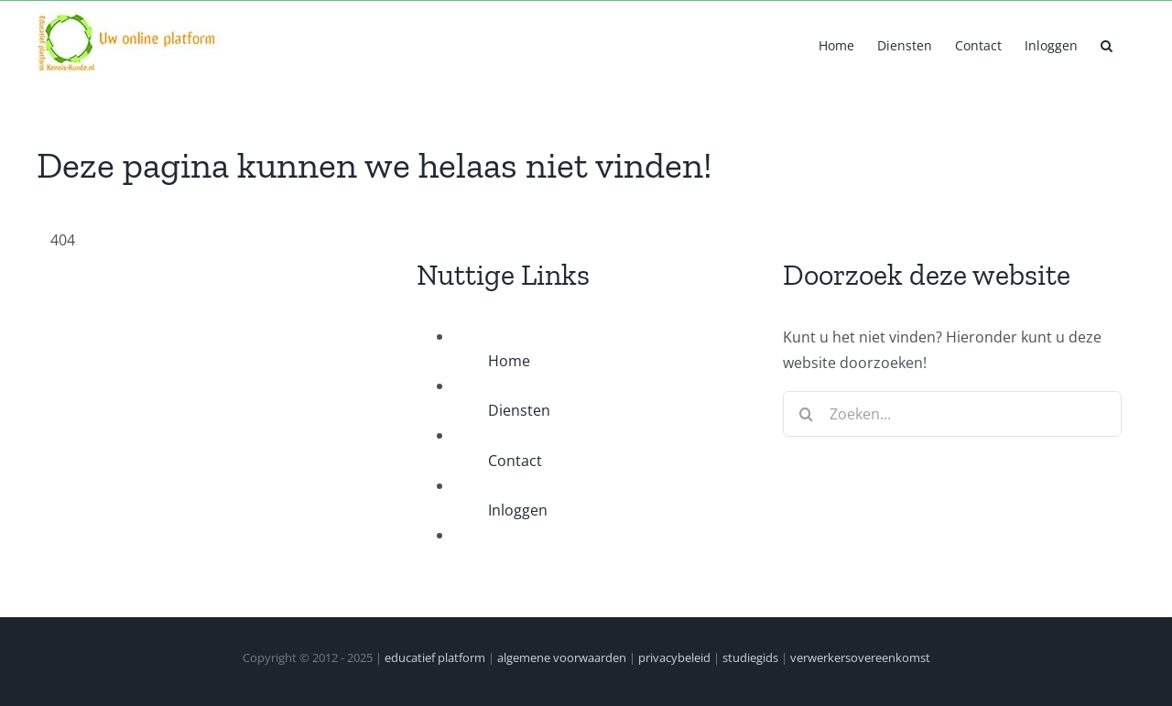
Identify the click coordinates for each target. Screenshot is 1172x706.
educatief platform (435, 657)
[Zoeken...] (952, 414)
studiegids (750, 657)
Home (509, 361)
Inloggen (518, 510)
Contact (515, 461)
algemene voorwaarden (561, 657)
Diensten (519, 410)
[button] (1106, 44)
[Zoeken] (806, 414)
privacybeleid (674, 657)
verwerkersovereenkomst (860, 657)
